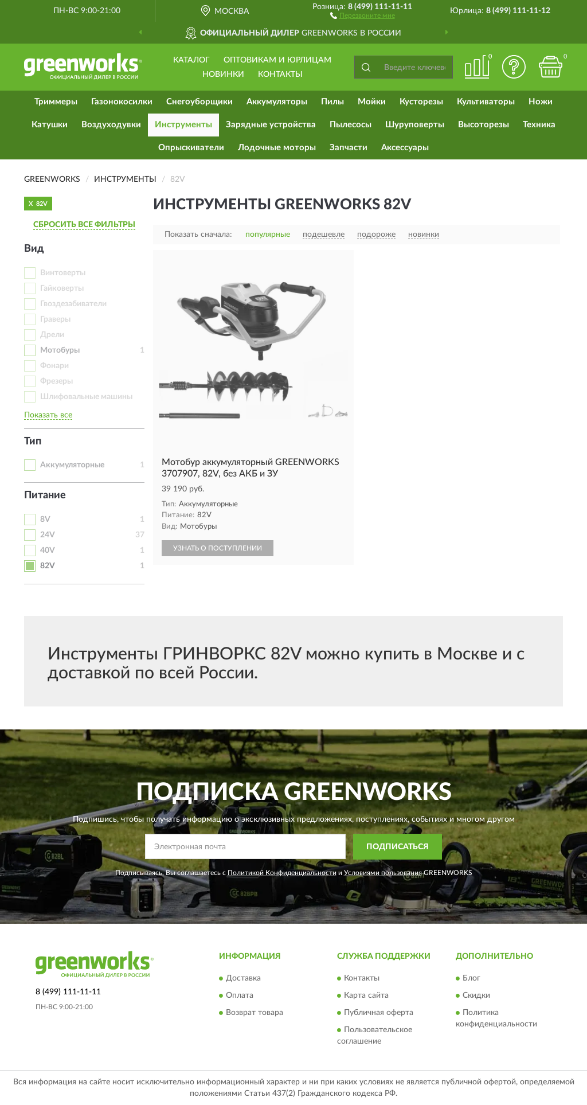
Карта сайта (366, 996)
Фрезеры (56, 381)
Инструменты (183, 124)
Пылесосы (350, 124)
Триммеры (55, 101)
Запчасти (348, 147)
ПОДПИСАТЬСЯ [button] (397, 847)
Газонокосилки (121, 101)
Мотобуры (60, 350)
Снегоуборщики (199, 101)
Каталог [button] (191, 60)
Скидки (476, 996)
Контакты (280, 75)
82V (47, 566)
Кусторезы (421, 101)
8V (45, 520)
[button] (362, 14)
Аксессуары (405, 147)
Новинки (223, 75)
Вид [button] (34, 249)
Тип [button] (32, 441)
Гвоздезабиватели (73, 304)
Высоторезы (483, 124)
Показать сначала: (198, 235)
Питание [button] (45, 495)
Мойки (372, 101)
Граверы (55, 319)
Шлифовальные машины (86, 397)
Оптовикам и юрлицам (277, 60)
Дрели (52, 335)
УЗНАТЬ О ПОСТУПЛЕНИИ (217, 548)
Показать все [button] (48, 415)
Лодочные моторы (277, 147)
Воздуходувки (111, 124)
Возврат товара (254, 1013)
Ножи (541, 101)
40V (47, 550)
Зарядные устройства (271, 124)
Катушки (50, 124)
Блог (471, 979)
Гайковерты (62, 288)
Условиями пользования (383, 872)
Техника (539, 124)
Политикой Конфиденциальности (282, 872)
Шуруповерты (414, 124)
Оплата (239, 996)
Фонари (54, 366)
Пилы (332, 101)
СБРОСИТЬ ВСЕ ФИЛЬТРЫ (84, 225)
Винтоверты (62, 273)
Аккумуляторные (72, 465)
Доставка (243, 979)
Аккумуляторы (276, 101)
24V (47, 535)
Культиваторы (486, 101)
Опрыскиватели (191, 147)
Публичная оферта (378, 1013)
